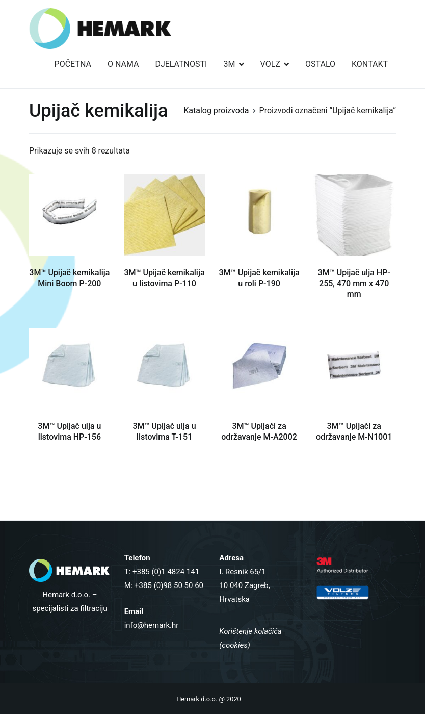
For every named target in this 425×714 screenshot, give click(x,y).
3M (229, 64)
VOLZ (270, 64)
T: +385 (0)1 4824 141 (162, 571)
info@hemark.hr (151, 625)
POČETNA (73, 64)
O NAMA (123, 64)
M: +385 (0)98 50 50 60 (163, 585)
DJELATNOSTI (181, 64)
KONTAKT (370, 64)
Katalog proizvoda (216, 110)
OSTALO (320, 64)
